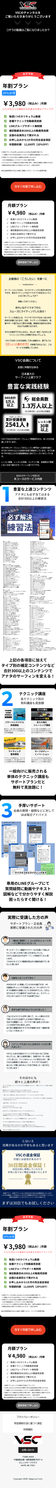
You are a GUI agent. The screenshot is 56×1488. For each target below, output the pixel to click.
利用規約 (28, 1429)
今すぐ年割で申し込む (28, 186)
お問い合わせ (28, 1450)
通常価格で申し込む (28, 262)
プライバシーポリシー (28, 1417)
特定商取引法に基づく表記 (28, 1423)
